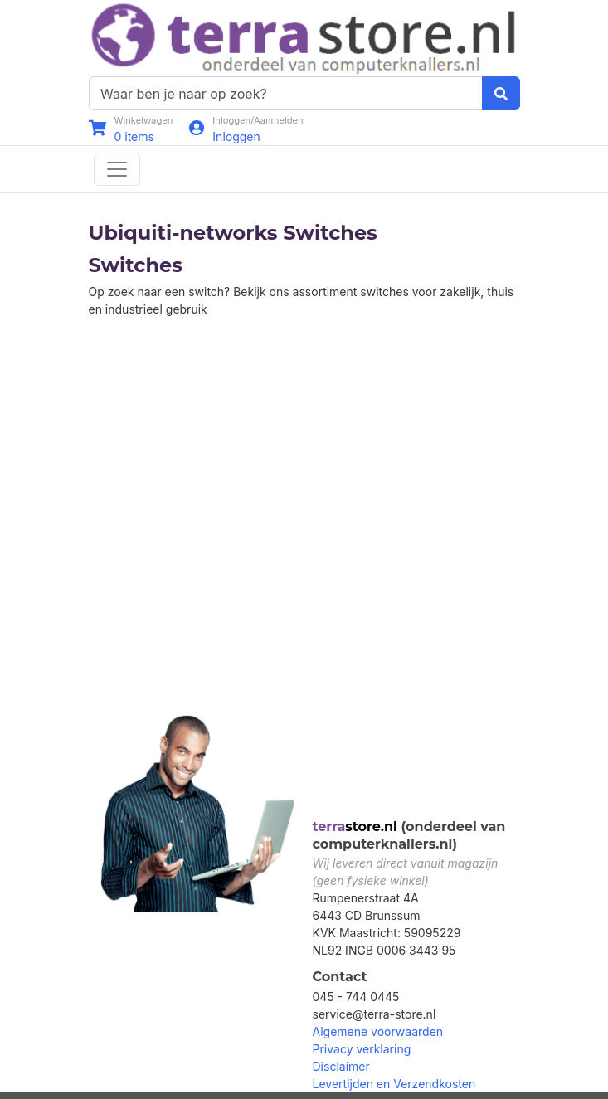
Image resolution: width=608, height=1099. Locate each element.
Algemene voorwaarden (378, 1031)
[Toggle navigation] (117, 169)
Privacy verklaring (362, 1049)
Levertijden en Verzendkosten (394, 1084)
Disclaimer (341, 1066)
